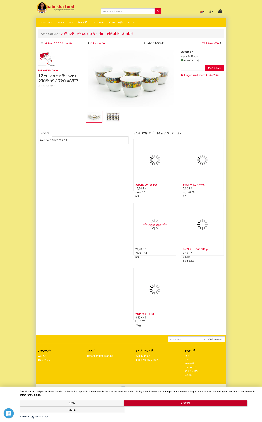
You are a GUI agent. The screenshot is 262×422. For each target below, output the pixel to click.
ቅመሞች (82, 22)
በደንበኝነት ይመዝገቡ (213, 339)
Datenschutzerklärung (100, 355)
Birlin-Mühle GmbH (147, 359)
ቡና (71, 22)
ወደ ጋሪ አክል (214, 68)
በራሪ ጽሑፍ (44, 359)
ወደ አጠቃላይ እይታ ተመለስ (58, 43)
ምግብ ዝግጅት (116, 22)
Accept (139, 410)
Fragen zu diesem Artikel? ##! (200, 75)
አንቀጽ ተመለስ (97, 43)
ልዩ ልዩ (131, 22)
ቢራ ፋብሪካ (98, 22)
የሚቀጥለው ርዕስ (210, 43)
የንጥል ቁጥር (47, 22)
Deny (56, 410)
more (222, 410)
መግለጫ (45, 132)
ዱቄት (61, 22)
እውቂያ (42, 355)
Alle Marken (143, 355)
